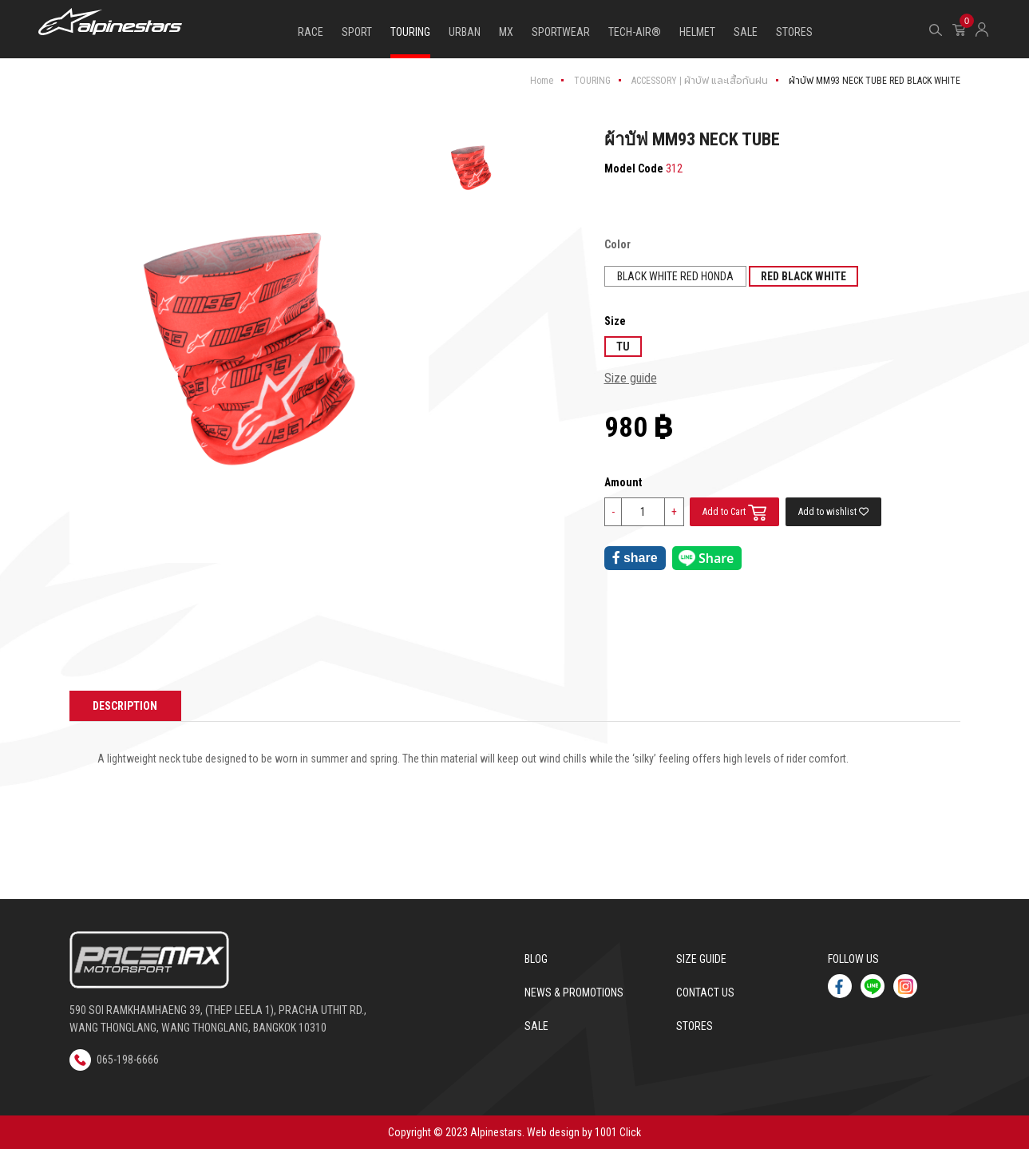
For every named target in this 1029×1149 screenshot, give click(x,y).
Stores (694, 1026)
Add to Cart (735, 512)
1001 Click (618, 1132)
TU (623, 346)
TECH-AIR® (634, 32)
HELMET (697, 32)
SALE (746, 32)
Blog (536, 959)
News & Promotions (573, 992)
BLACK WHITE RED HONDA (675, 276)
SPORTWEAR (561, 32)
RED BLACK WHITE (803, 276)
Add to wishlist (833, 511)
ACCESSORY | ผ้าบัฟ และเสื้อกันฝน (699, 80)
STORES (794, 32)
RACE (310, 32)
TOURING (410, 32)
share (635, 558)
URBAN (465, 32)
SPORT (357, 32)
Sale (536, 1026)
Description (125, 705)
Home (541, 80)
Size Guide (701, 959)
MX (506, 32)
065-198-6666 (114, 1058)
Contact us (705, 992)
